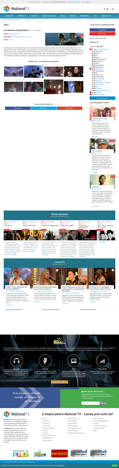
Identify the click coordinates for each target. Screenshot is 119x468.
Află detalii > (61, 465)
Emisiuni (17, 369)
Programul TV (76, 2)
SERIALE (62, 16)
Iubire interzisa (100, 94)
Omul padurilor (100, 79)
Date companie (86, 2)
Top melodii (102, 369)
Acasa (5, 19)
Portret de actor (73, 418)
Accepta (114, 465)
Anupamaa (98, 81)
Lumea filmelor (73, 430)
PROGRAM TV (22, 16)
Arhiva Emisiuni (47, 440)
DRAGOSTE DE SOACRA (102, 82)
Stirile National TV (48, 438)
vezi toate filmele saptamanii (59, 216)
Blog (73, 369)
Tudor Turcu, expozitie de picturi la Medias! (16, 288)
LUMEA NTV (34, 16)
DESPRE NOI (9, 16)
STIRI (95, 16)
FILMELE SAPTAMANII (49, 16)
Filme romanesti (73, 425)
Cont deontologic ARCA (101, 421)
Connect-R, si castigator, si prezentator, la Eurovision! (100, 288)
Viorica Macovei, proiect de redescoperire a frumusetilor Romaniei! (73, 289)
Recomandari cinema (75, 428)
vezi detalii (95, 136)
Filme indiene (72, 421)
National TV (32, 462)
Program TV (46, 423)
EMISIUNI (72, 16)
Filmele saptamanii (49, 428)
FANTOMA (98, 69)
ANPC (95, 430)
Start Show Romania (101, 49)
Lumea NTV (46, 425)
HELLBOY (98, 92)
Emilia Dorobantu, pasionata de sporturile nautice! (45, 288)
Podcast (45, 369)
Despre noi (46, 421)
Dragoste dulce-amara (102, 90)
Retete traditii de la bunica (76, 433)
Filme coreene (72, 423)
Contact (96, 423)
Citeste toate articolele (59, 382)
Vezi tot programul (102, 98)
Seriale (45, 430)
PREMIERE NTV (84, 16)
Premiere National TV (49, 435)
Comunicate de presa (100, 425)
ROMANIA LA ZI (106, 16)
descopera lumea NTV (59, 264)
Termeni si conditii (99, 428)
